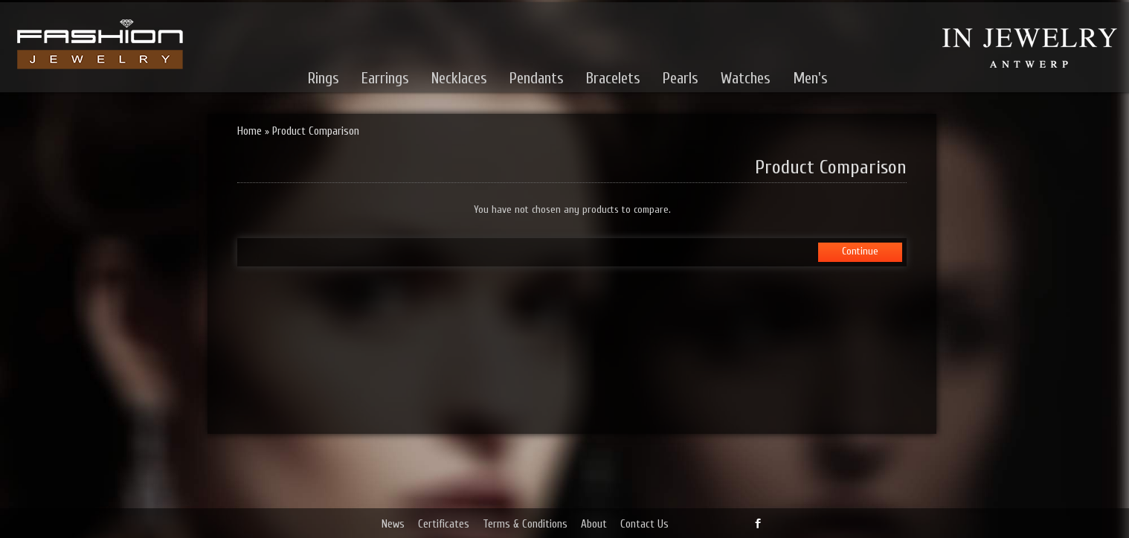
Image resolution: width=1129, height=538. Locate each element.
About (594, 524)
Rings (323, 78)
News (393, 524)
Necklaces (459, 78)
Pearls (680, 78)
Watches (746, 78)
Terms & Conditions (525, 524)
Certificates (443, 524)
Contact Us (644, 524)
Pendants (536, 78)
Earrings (385, 78)
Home (249, 131)
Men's (810, 78)
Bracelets (613, 78)
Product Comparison (315, 131)
